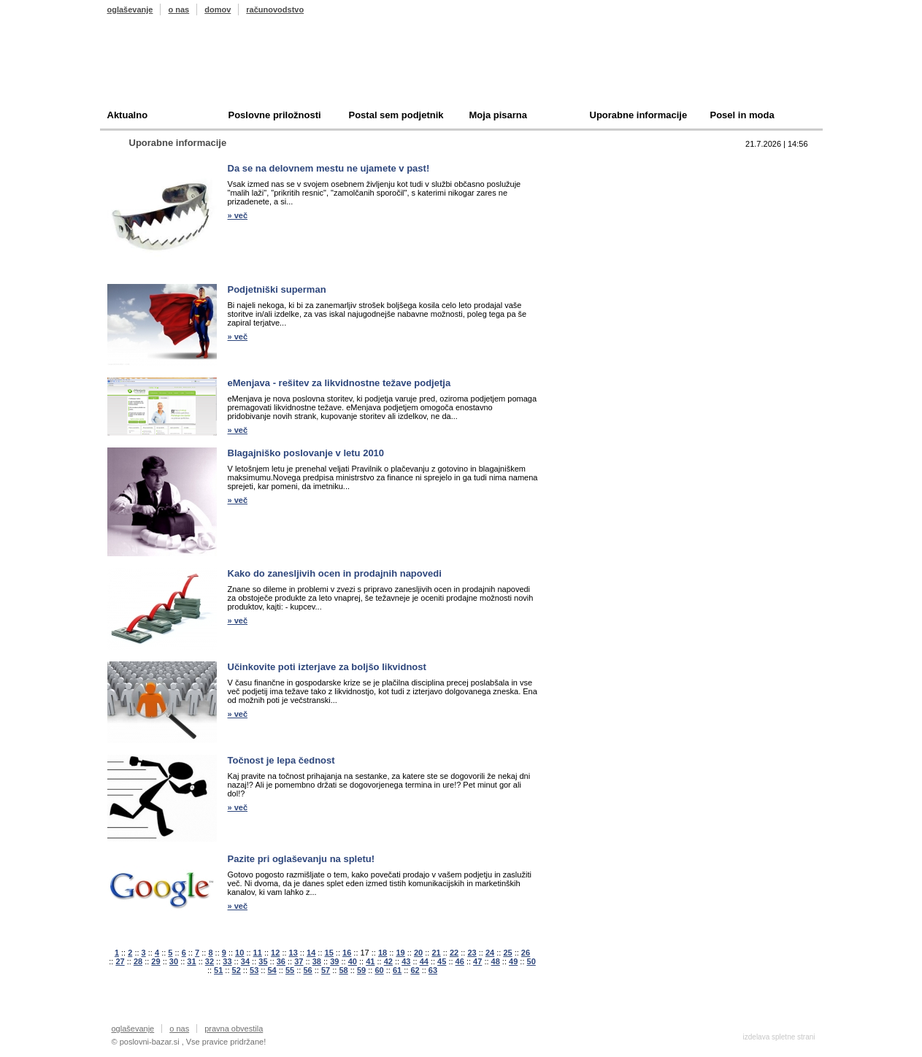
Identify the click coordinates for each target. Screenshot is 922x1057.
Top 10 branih (603, 164)
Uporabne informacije (639, 114)
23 (471, 952)
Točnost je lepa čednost (281, 760)
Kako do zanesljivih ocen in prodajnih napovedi (335, 573)
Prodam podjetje (609, 187)
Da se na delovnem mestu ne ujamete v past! (329, 168)
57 (325, 970)
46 (460, 961)
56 (307, 970)
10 (239, 952)
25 (507, 952)
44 (424, 961)
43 (406, 961)
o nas (178, 9)
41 (370, 961)
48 (495, 961)
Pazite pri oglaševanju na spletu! (301, 858)
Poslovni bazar (193, 68)
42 (388, 961)
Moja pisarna (498, 114)
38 (316, 961)
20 (418, 952)
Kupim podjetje (606, 209)
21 (435, 952)
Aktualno (127, 114)
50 (531, 961)
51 (218, 970)
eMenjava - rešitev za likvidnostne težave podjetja (339, 382)
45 (441, 961)
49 (513, 961)
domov (217, 9)
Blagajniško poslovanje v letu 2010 (306, 452)
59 (361, 970)
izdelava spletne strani (779, 1037)
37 (298, 961)
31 (191, 961)
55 (289, 970)
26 (525, 952)
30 (173, 961)
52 (236, 970)
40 (352, 961)
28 (138, 961)
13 (293, 952)
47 (477, 961)
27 (119, 961)
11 (257, 952)
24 (489, 952)
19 (400, 952)
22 (454, 952)
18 (382, 952)
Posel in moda (742, 114)
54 (272, 970)
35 (262, 961)
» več (238, 215)
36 (281, 961)
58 (343, 970)
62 (414, 970)
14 (311, 952)
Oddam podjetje (608, 232)
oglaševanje (130, 9)
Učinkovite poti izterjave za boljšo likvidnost (327, 666)
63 (433, 970)
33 (227, 961)
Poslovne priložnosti (274, 114)
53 (254, 970)
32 (209, 961)
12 (275, 952)
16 (346, 952)
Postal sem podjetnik (396, 114)
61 (397, 970)
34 (245, 961)
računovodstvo (275, 9)
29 (155, 961)
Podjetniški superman (277, 289)
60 (378, 970)
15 (329, 952)
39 (334, 961)
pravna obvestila (233, 1028)
